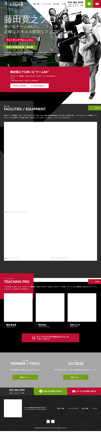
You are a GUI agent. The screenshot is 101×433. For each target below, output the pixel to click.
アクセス (63, 4)
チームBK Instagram (45, 86)
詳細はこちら (25, 379)
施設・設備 (36, 4)
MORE (83, 108)
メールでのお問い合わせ (84, 393)
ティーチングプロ (46, 4)
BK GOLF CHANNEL (21, 86)
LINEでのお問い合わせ (50, 393)
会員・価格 (56, 4)
